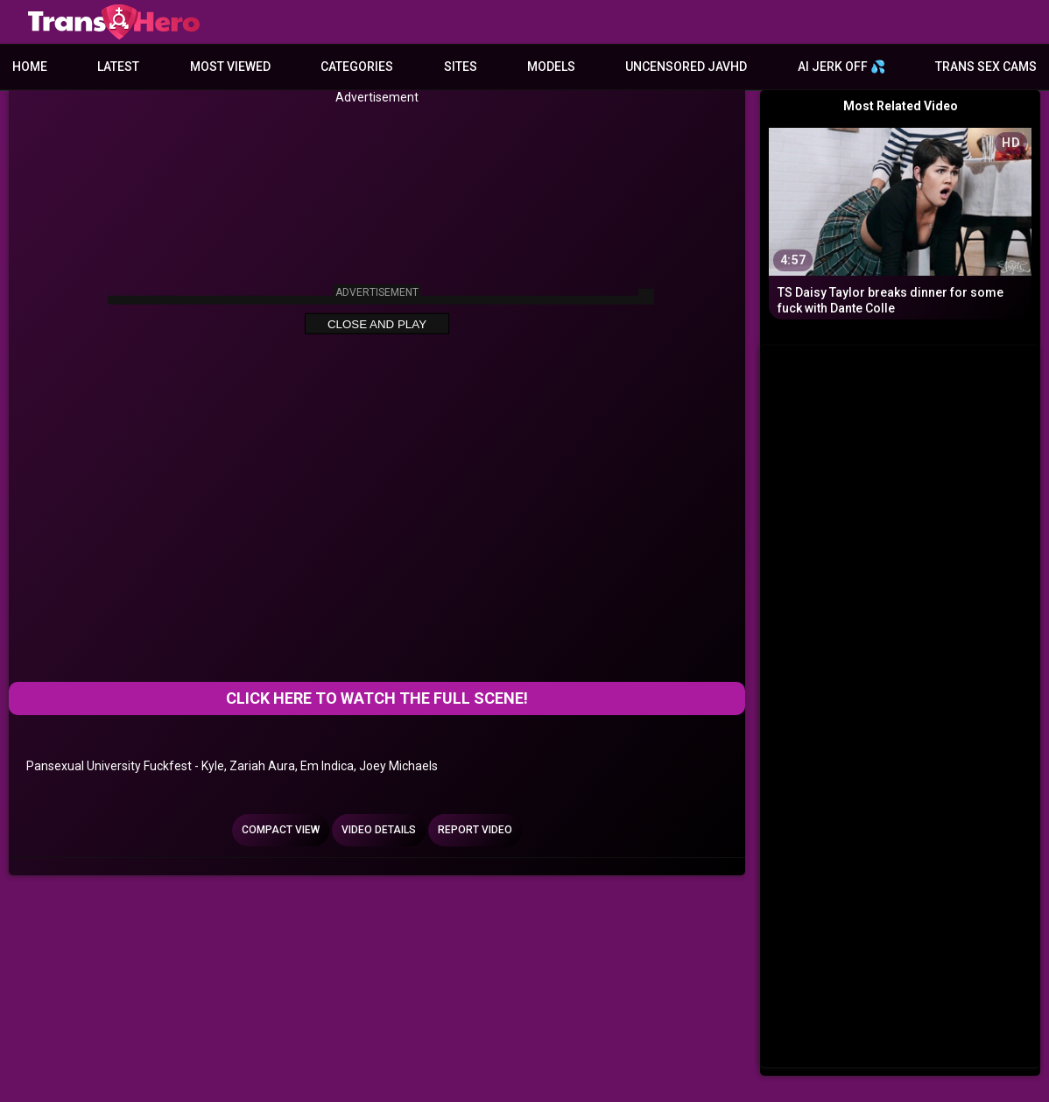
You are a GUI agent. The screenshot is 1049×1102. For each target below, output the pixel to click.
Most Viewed (230, 67)
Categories (356, 67)
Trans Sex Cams (986, 67)
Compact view (281, 830)
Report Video (475, 830)
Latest (118, 67)
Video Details (378, 830)
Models (551, 67)
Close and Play (376, 324)
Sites (460, 67)
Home (29, 67)
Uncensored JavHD (686, 67)
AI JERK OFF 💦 (841, 67)
